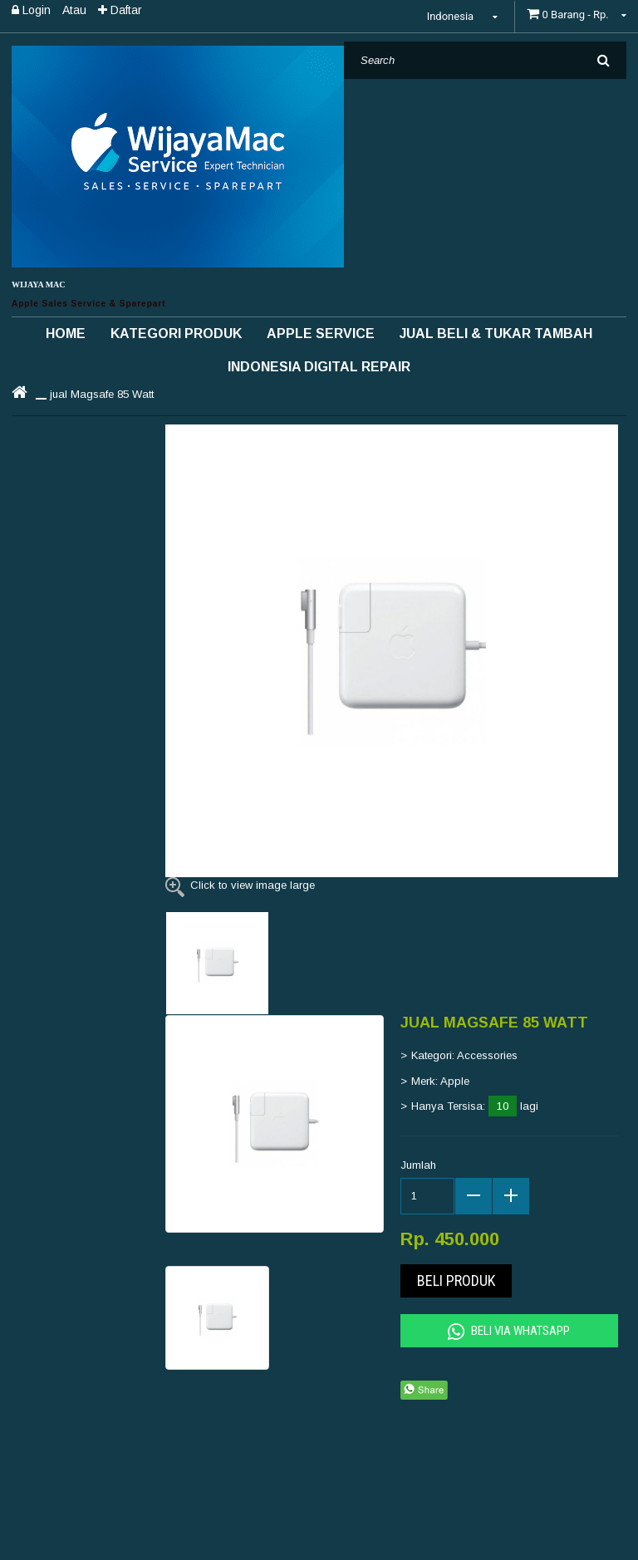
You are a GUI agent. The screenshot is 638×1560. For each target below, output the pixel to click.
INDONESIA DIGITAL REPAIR (319, 367)
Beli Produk (456, 1280)
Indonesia (465, 16)
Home (66, 333)
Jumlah (418, 1165)
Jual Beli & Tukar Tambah (496, 333)
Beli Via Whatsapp (509, 1331)
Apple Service (321, 333)
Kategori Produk (176, 333)
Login (31, 10)
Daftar (120, 10)
